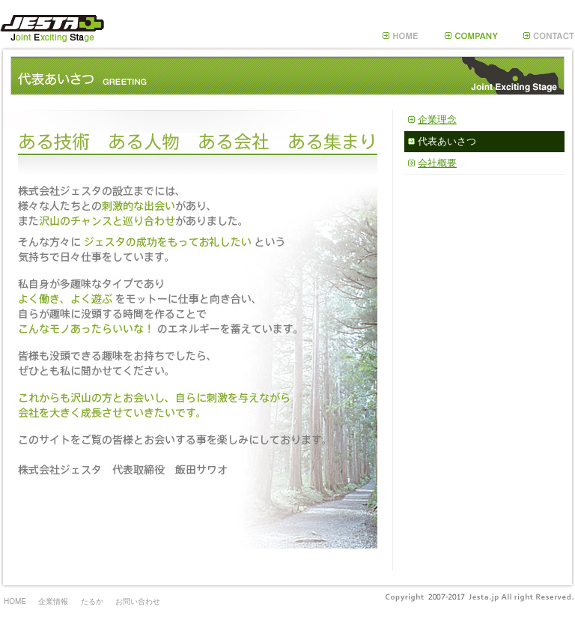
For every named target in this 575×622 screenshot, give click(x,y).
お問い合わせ (137, 601)
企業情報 (53, 601)
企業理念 (437, 119)
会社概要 (437, 163)
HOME (15, 601)
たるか (92, 601)
